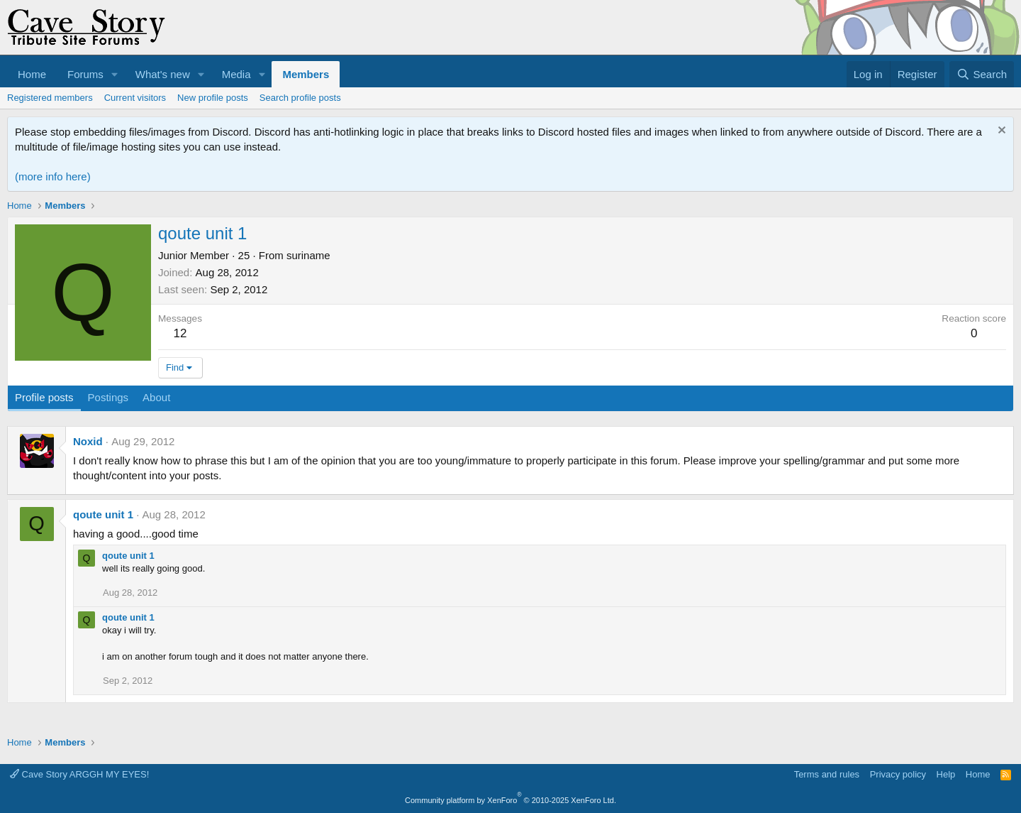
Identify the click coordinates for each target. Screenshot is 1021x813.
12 (180, 333)
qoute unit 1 (103, 514)
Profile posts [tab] (44, 397)
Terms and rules (826, 774)
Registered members (50, 97)
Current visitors (135, 97)
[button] (115, 74)
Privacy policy (898, 774)
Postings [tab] (108, 397)
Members (305, 74)
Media (236, 74)
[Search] (981, 74)
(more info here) (53, 176)
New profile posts (212, 97)
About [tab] (156, 397)
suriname (308, 255)
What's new (162, 74)
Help (946, 774)
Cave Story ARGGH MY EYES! (79, 774)
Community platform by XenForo (510, 800)
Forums (85, 74)
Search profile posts (300, 97)
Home (32, 74)
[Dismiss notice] (1000, 131)
